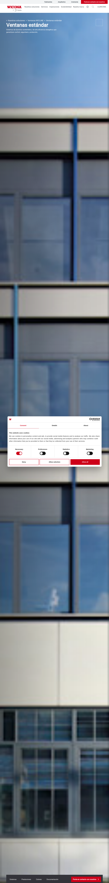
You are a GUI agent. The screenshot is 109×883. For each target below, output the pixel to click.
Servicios (44, 7)
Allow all (85, 462)
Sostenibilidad (66, 7)
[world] (87, 7)
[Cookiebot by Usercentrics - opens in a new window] (91, 419)
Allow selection (54, 462)
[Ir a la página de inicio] (14, 8)
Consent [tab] (23, 425)
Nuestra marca (78, 7)
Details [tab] (54, 425)
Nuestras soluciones (31, 7)
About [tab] (86, 425)
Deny (24, 462)
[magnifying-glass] (93, 7)
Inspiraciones (54, 7)
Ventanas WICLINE (35, 20)
